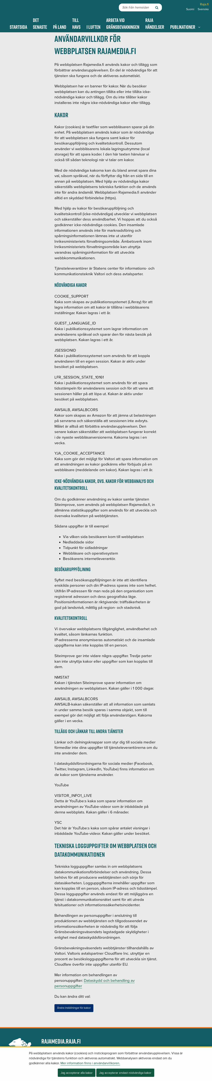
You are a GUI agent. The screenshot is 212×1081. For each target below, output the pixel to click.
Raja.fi (204, 4)
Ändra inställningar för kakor (74, 1008)
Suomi (190, 9)
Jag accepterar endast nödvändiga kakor (125, 1073)
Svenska (203, 9)
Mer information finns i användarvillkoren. (90, 1063)
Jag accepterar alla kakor (77, 1073)
